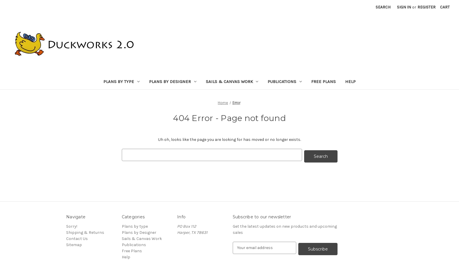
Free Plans (323, 81)
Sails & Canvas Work (232, 81)
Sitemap (74, 243)
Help (350, 81)
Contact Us (77, 237)
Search (383, 7)
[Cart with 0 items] (445, 7)
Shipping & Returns (85, 231)
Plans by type (121, 81)
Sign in (404, 7)
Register (426, 7)
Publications (285, 81)
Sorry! (71, 224)
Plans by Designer (172, 81)
